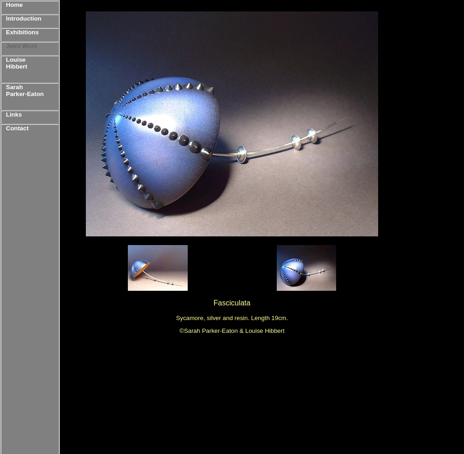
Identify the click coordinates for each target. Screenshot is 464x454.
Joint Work (21, 46)
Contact (17, 128)
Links (14, 114)
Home (14, 4)
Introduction (24, 18)
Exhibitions (22, 32)
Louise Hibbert (16, 63)
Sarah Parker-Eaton (25, 90)
